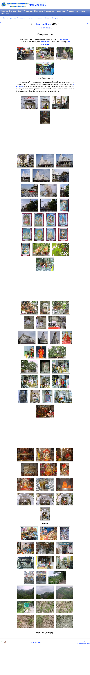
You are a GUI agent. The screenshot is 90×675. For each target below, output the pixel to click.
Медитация (38, 11)
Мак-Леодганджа (64, 39)
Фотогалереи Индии (34, 18)
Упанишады (28, 11)
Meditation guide (37, 5)
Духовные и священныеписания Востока (18, 4)
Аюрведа (70, 11)
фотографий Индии (43, 24)
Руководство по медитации (54, 11)
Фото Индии (80, 11)
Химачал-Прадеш (52, 18)
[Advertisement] (45, 139)
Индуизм (12, 11)
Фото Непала (6, 14)
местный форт (45, 42)
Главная (4, 11)
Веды (20, 11)
